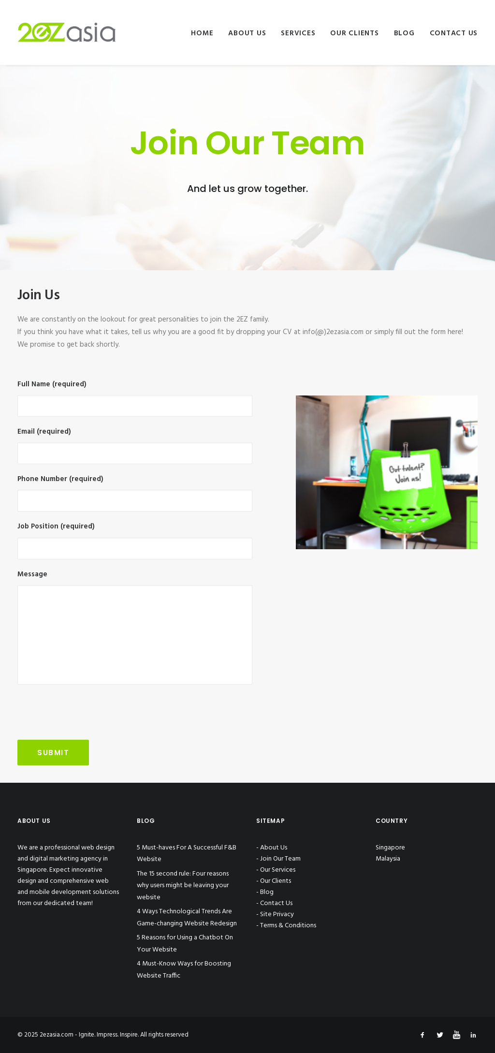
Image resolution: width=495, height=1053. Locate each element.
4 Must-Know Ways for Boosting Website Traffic (184, 969)
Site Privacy (277, 914)
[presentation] (90, 712)
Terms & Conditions (288, 925)
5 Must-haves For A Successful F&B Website (186, 853)
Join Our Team (280, 858)
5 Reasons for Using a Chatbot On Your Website (185, 943)
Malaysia (388, 858)
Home (202, 33)
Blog (404, 33)
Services (298, 33)
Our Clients (354, 33)
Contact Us (454, 33)
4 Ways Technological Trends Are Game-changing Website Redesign (187, 917)
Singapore (390, 847)
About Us (247, 33)
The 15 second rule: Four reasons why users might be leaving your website (183, 885)
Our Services (277, 870)
